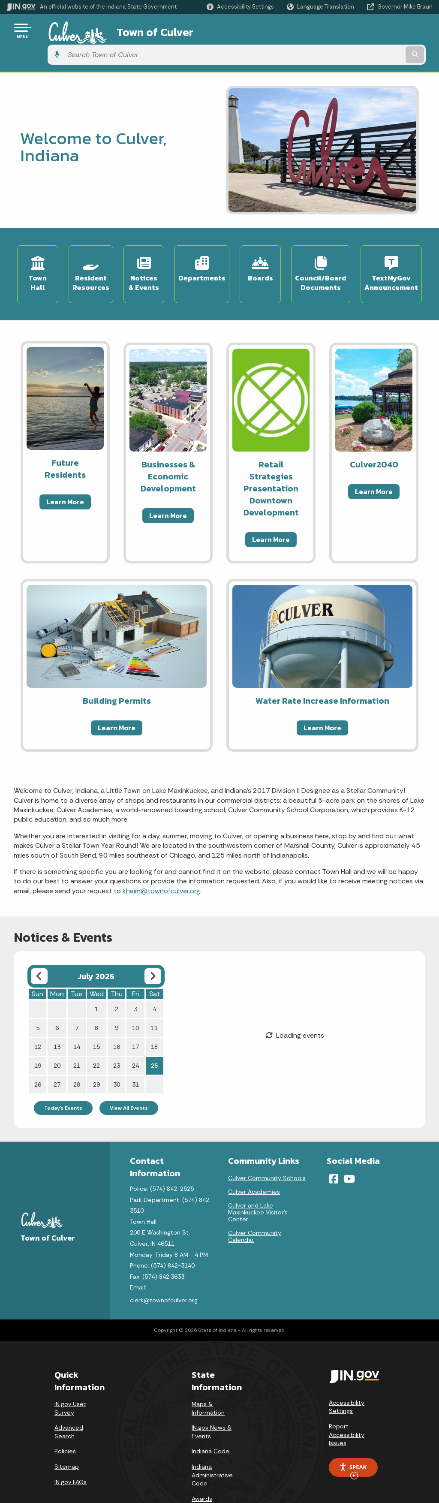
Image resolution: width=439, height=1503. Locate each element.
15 (96, 1016)
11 (154, 997)
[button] (240, 7)
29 (96, 1053)
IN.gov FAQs (70, 1451)
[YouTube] (349, 1148)
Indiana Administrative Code (212, 1444)
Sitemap (66, 1436)
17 (135, 1016)
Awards (202, 1468)
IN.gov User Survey (70, 1377)
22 (96, 1035)
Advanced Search (68, 1401)
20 (57, 1035)
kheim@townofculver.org (161, 859)
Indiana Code (210, 1420)
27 (57, 1053)
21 (76, 1035)
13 (57, 1016)
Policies (65, 1420)
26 (37, 1053)
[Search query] (385, 30)
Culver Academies (254, 1161)
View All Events (129, 1077)
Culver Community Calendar (254, 1205)
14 (76, 1016)
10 (135, 997)
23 (116, 1035)
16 (116, 1016)
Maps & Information (208, 1377)
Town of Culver (138, 30)
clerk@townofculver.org (164, 1269)
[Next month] (152, 945)
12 (37, 1016)
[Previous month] (39, 945)
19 (37, 1035)
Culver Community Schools (267, 1147)
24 (135, 1035)
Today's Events (63, 1077)
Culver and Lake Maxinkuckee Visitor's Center (258, 1181)
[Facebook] (333, 1148)
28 (76, 1053)
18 (154, 1016)
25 (154, 1035)
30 (116, 1053)
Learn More (65, 471)
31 (135, 1053)
